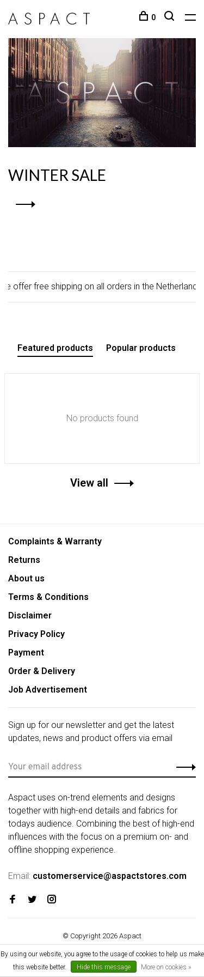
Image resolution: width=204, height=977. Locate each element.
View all (89, 482)
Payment (26, 652)
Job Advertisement (47, 689)
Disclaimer (30, 615)
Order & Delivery (41, 671)
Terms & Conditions (48, 597)
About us (26, 578)
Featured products (55, 348)
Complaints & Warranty (55, 541)
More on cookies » (166, 967)
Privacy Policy (36, 634)
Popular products (141, 348)
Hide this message (104, 967)
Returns (24, 560)
